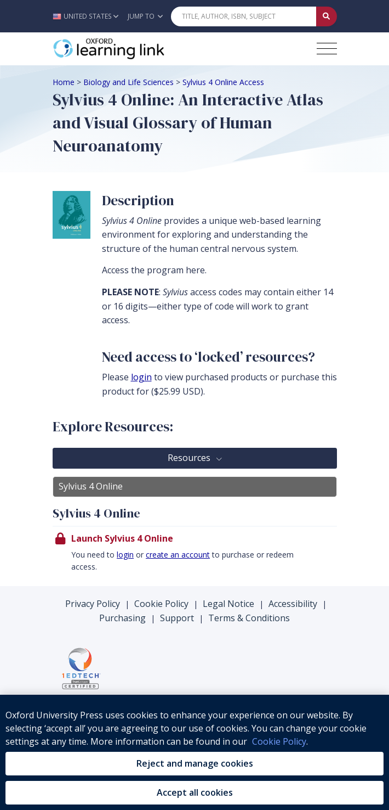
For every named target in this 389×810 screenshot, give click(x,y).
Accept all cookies (195, 792)
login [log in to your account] (141, 377)
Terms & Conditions (249, 618)
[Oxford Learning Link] (135, 49)
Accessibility (292, 604)
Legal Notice (228, 604)
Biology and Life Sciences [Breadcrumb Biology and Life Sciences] (128, 82)
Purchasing (122, 618)
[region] (194, 752)
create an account (178, 554)
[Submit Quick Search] (326, 16)
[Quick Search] (244, 16)
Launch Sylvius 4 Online (122, 538)
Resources (190, 458)
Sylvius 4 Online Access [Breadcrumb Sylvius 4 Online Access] (223, 82)
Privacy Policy (92, 604)
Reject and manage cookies (194, 763)
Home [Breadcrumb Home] (64, 82)
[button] (88, 16)
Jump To (145, 16)
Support (177, 618)
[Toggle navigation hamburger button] (327, 48)
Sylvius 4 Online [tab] (91, 486)
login (125, 554)
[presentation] (195, 556)
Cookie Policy (161, 604)
